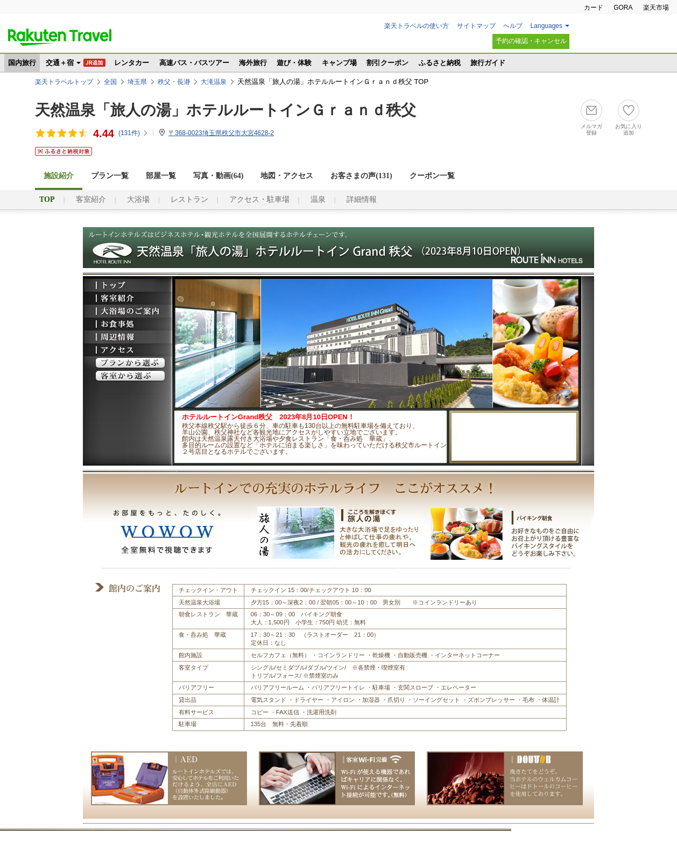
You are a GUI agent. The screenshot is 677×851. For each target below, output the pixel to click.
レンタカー (131, 63)
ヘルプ (513, 26)
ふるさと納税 (440, 63)
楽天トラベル (59, 37)
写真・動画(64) (218, 176)
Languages (546, 26)
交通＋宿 (60, 63)
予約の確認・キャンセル (531, 41)
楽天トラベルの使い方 (416, 26)
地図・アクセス (286, 176)
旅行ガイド (487, 63)
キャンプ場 (339, 63)
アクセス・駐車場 (259, 199)
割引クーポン (387, 63)
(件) (133, 133)
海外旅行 (253, 63)
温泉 (318, 199)
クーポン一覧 (432, 176)
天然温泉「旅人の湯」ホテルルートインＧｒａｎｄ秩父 (225, 110)
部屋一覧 (161, 176)
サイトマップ (476, 26)
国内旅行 (22, 63)
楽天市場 (656, 7)
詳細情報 (362, 199)
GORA (622, 7)
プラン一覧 (110, 176)
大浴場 (138, 199)
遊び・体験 (294, 63)
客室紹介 (91, 199)
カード (593, 7)
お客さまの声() (361, 176)
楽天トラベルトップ (64, 82)
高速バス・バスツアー (194, 63)
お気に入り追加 (628, 129)
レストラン (189, 199)
